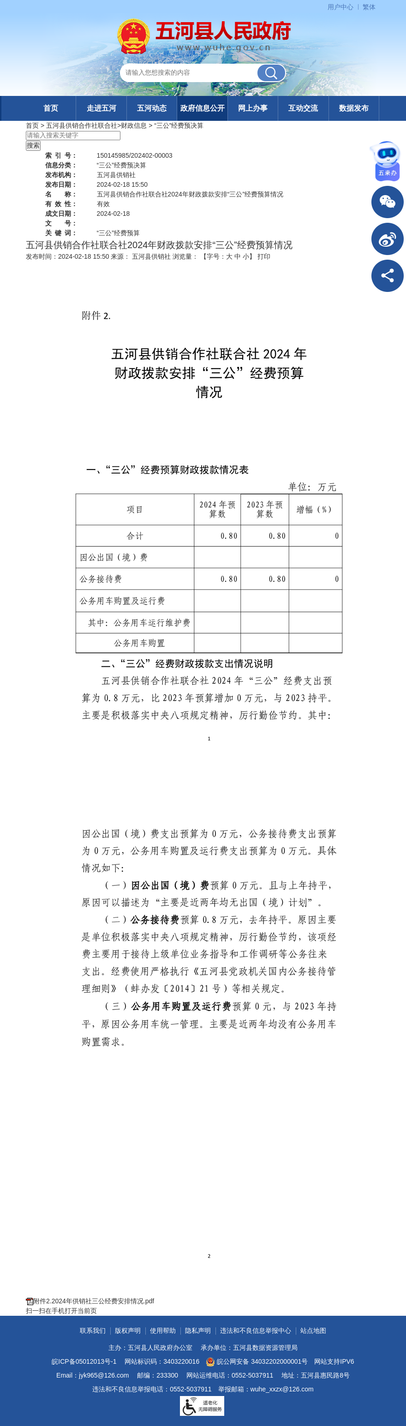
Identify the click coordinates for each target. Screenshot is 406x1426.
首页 (50, 108)
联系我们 (93, 1330)
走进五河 (101, 108)
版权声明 (128, 1330)
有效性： (61, 204)
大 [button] (229, 256)
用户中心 (340, 7)
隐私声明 (198, 1330)
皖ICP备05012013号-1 (84, 1361)
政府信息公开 (202, 108)
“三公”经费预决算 (178, 125)
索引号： (61, 155)
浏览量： (185, 256)
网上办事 (253, 108)
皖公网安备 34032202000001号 (257, 1362)
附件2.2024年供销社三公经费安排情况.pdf (93, 1301)
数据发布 (354, 108)
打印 (263, 256)
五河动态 (152, 108)
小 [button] (246, 256)
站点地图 (313, 1330)
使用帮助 (163, 1330)
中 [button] (237, 256)
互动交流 (303, 108)
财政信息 (134, 125)
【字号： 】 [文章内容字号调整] (228, 256)
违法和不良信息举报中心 (255, 1330)
